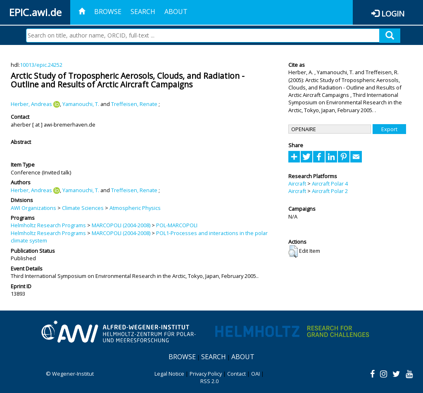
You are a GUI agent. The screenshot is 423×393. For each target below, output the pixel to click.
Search (143, 11)
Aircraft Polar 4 (330, 183)
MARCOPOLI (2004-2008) (121, 225)
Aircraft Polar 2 (330, 191)
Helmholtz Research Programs (48, 225)
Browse (107, 11)
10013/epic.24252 (41, 64)
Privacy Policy (206, 373)
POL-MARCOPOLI (176, 225)
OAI (255, 373)
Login (392, 13)
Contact (236, 373)
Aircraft (297, 183)
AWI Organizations (33, 208)
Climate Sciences (83, 208)
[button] (293, 251)
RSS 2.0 (209, 381)
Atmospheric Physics (135, 208)
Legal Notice (169, 373)
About (176, 11)
